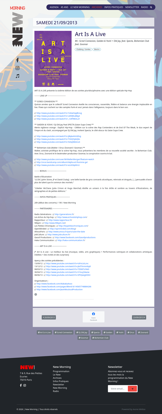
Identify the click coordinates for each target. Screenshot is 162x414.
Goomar (83, 337)
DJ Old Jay (81, 332)
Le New (57, 374)
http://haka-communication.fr (71, 240)
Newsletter (132, 7)
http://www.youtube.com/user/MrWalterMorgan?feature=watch (65, 159)
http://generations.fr (64, 214)
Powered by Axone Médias (133, 409)
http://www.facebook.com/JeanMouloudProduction (59, 289)
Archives (97, 7)
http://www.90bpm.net (54, 223)
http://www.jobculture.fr (58, 234)
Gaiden (108, 332)
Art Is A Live (44, 332)
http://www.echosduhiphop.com (71, 217)
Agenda (54, 7)
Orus (131, 332)
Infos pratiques (113, 7)
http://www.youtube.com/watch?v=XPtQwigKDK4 (68, 275)
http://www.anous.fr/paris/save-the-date (66, 231)
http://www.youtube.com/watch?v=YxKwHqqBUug (59, 113)
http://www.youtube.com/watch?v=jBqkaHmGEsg (58, 136)
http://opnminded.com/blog (62, 228)
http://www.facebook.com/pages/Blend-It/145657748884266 (63, 286)
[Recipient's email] (118, 389)
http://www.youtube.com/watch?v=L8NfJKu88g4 (58, 116)
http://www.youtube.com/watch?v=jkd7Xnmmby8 (68, 266)
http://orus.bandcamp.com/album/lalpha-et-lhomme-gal (62, 162)
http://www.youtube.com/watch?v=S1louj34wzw (67, 272)
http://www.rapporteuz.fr (59, 220)
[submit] (132, 389)
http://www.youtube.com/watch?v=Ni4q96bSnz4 (58, 142)
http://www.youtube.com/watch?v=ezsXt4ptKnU (58, 165)
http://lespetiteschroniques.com (73, 225)
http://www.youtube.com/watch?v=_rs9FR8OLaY (58, 118)
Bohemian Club (100, 337)
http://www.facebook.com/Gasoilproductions (75, 237)
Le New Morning (80, 7)
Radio (144, 7)
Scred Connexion (63, 332)
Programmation (61, 371)
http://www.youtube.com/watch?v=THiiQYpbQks (58, 139)
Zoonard (143, 332)
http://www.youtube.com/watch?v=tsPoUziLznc (67, 263)
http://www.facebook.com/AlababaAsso (54, 283)
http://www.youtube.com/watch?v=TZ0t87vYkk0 (67, 269)
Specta (95, 332)
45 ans (64, 7)
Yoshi (119, 332)
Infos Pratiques (61, 381)
